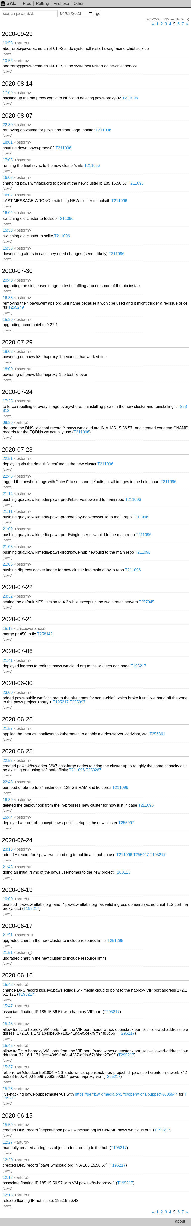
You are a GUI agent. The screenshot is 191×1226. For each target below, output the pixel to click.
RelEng (42, 3)
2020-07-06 (17, 651)
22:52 (8, 760)
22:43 (8, 782)
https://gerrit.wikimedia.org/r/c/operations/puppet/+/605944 (126, 1094)
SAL (8, 3)
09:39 (8, 422)
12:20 (8, 1160)
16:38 (8, 298)
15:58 (8, 230)
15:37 (8, 1067)
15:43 (8, 1024)
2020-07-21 (17, 619)
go (98, 13)
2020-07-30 (17, 271)
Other (79, 3)
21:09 (8, 529)
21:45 (8, 867)
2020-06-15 (17, 1116)
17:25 (8, 401)
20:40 (8, 280)
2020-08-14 (17, 84)
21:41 (8, 660)
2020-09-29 (17, 34)
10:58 (8, 43)
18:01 (8, 142)
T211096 (130, 98)
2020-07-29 (17, 342)
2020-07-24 (17, 392)
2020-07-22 (17, 587)
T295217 (112, 1012)
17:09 (8, 93)
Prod (27, 3)
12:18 (8, 1177)
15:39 (8, 319)
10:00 (8, 899)
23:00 (8, 692)
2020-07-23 (17, 450)
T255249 (16, 307)
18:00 (8, 369)
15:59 (8, 1125)
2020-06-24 (17, 840)
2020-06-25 (17, 751)
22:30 (8, 125)
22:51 (8, 458)
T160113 (122, 872)
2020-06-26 (17, 719)
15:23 (8, 1089)
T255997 (77, 702)
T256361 (157, 734)
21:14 (8, 494)
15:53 (8, 248)
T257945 (146, 602)
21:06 (8, 564)
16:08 (8, 177)
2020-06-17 (17, 926)
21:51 (8, 935)
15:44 (8, 817)
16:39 (8, 800)
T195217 (138, 666)
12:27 (8, 1142)
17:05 (8, 160)
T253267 (93, 770)
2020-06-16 (17, 975)
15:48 (8, 984)
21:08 (8, 547)
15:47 (8, 1006)
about (180, 1221)
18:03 (8, 351)
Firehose (61, 3)
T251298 (115, 940)
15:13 (8, 628)
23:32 (8, 596)
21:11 (8, 511)
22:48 (8, 476)
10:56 (8, 61)
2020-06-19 (17, 890)
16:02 (8, 195)
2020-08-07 (17, 116)
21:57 (8, 728)
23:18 (8, 849)
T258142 (45, 634)
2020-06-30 (17, 683)
